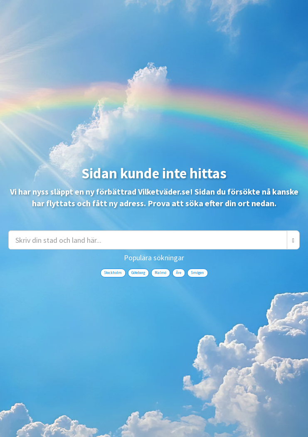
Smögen (197, 272)
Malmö (160, 272)
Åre (178, 272)
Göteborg (138, 272)
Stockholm (113, 272)
